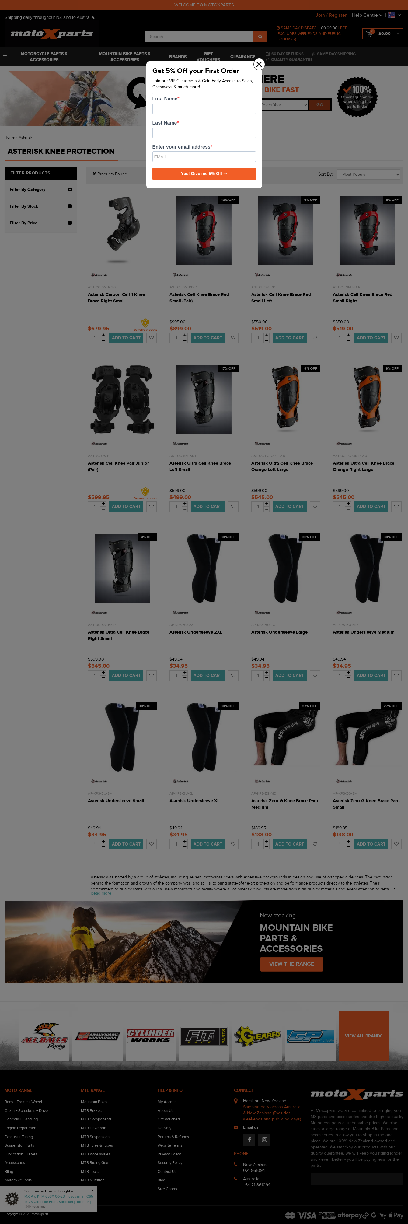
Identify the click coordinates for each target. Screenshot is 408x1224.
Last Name (164, 122)
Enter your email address (181, 146)
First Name (165, 98)
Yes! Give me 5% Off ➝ (204, 173)
